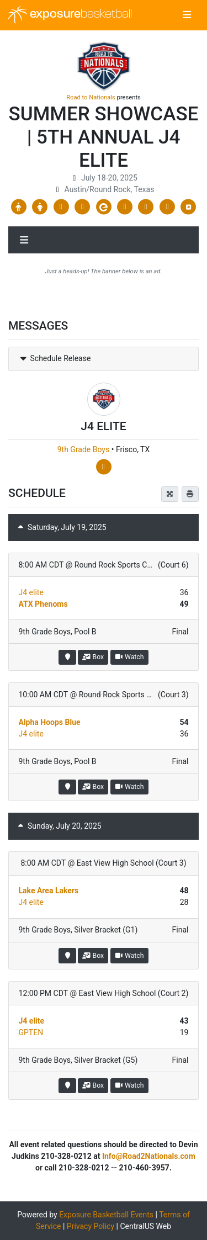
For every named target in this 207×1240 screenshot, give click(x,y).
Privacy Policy (90, 1226)
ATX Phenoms (43, 604)
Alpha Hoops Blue (50, 722)
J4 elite (31, 592)
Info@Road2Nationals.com (148, 1156)
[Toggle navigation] (186, 15)
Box (93, 657)
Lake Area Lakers (49, 890)
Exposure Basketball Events (106, 1214)
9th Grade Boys (83, 449)
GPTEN (31, 1032)
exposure (70, 15)
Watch (129, 657)
